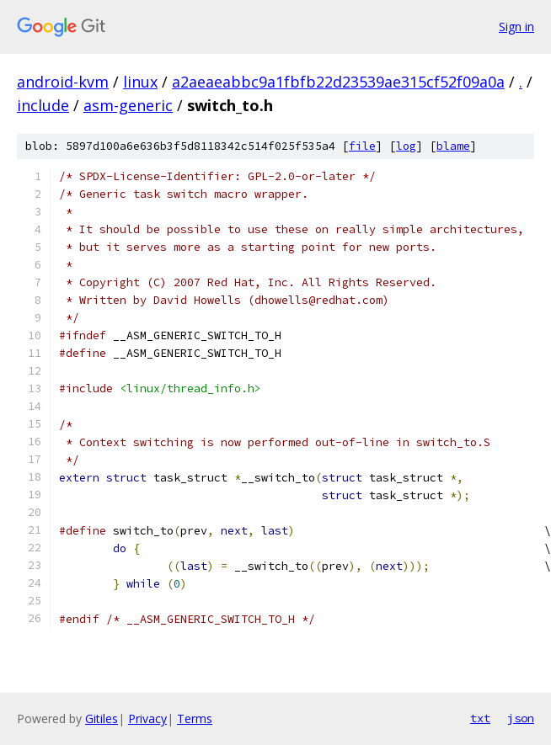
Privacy (147, 718)
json (520, 718)
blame (453, 146)
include (43, 105)
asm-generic (128, 105)
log (406, 146)
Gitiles (101, 718)
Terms (194, 718)
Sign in (516, 27)
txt (480, 718)
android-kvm (63, 82)
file (362, 146)
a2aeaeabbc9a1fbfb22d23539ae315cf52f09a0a (338, 82)
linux (140, 82)
